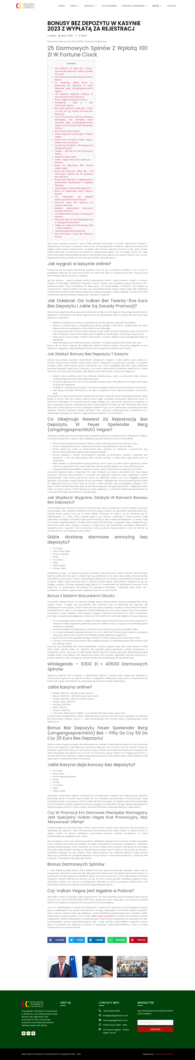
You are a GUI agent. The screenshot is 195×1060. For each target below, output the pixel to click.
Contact (171, 5)
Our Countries (109, 5)
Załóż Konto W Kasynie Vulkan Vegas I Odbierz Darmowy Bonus (74, 141)
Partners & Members (134, 6)
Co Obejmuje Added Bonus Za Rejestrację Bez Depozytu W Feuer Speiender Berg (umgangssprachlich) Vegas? (74, 87)
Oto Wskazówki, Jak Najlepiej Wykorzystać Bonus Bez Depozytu (74, 198)
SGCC (74, 6)
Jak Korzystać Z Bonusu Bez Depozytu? (73, 188)
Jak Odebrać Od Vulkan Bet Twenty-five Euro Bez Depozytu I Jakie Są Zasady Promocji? (74, 71)
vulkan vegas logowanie (102, 916)
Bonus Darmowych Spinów (67, 131)
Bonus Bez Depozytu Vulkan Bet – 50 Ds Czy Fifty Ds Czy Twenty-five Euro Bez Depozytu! (74, 111)
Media (157, 6)
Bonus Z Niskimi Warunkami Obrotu (71, 99)
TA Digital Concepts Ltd (163, 1054)
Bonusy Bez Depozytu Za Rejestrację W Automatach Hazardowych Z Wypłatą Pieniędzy (74, 182)
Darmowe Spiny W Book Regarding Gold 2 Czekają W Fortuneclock (74, 221)
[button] (56, 940)
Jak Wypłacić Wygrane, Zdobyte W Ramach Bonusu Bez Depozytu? (74, 95)
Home (61, 5)
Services (90, 6)
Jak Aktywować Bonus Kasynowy (70, 231)
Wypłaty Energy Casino (66, 156)
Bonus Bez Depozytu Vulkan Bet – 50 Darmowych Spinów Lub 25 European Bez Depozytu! (74, 174)
